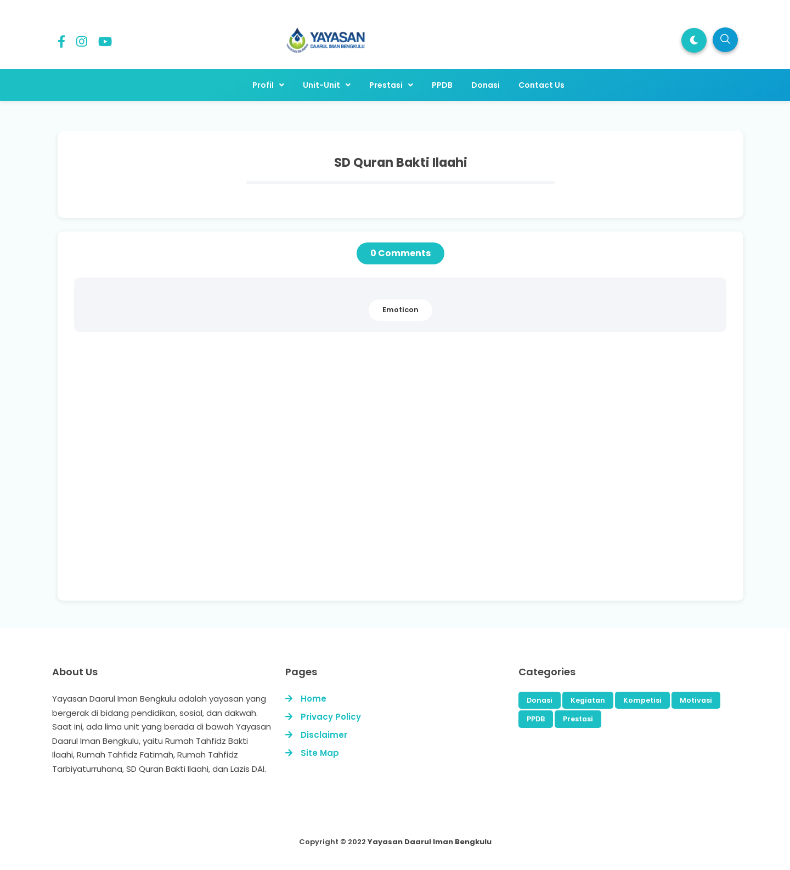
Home (313, 698)
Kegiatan (588, 700)
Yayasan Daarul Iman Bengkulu (430, 842)
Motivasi (696, 700)
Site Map (320, 753)
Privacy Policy (331, 716)
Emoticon (400, 309)
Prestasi (578, 719)
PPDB (536, 719)
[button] (694, 40)
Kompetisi (642, 700)
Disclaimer (324, 735)
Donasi (539, 700)
